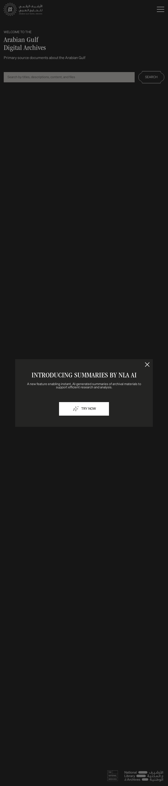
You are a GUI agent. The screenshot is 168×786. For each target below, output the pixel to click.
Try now (84, 409)
